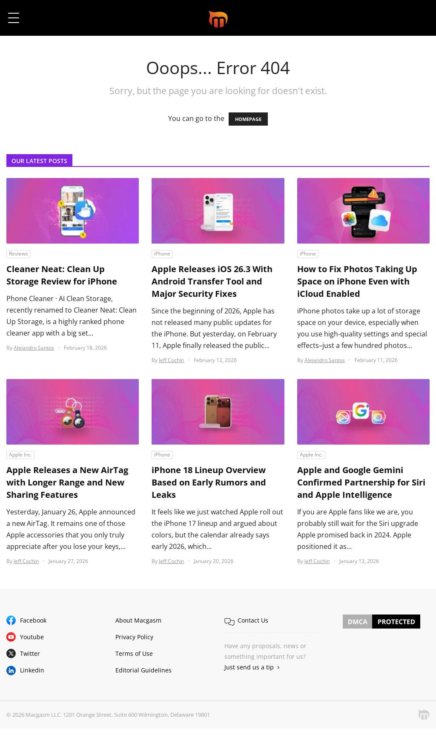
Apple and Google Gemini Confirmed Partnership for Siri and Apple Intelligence (361, 483)
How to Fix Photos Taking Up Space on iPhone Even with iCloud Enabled (357, 282)
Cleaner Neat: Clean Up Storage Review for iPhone (61, 275)
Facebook (33, 620)
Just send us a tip (249, 667)
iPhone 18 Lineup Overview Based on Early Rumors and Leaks (209, 483)
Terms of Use (134, 653)
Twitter (30, 653)
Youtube (32, 637)
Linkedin (32, 670)
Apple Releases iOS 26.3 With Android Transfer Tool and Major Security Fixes (212, 282)
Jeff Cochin (171, 360)
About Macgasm (138, 620)
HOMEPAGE (248, 119)
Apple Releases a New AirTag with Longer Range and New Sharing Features (67, 483)
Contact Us (253, 620)
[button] (418, 18)
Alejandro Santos (34, 347)
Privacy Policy (134, 637)
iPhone (162, 253)
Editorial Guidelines (143, 670)
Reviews (18, 253)
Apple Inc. (20, 454)
